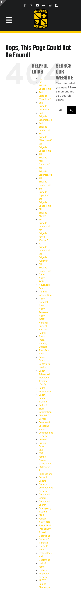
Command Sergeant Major (44, 426)
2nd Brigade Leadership (45, 127)
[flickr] (43, 5)
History (43, 570)
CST (41, 450)
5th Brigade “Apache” (44, 192)
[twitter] (31, 5)
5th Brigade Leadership (45, 202)
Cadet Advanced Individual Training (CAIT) (44, 377)
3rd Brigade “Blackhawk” (45, 137)
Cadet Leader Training (43, 398)
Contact (43, 439)
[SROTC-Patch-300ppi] (41, 10)
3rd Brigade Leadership (45, 147)
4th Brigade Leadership (45, 182)
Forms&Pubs (46, 525)
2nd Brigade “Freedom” (45, 96)
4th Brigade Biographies (45, 171)
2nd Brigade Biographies (45, 117)
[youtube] (37, 5)
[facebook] (24, 5)
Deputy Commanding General (46, 488)
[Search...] (61, 110)
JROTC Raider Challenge (44, 584)
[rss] (56, 5)
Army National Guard (43, 302)
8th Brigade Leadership (45, 268)
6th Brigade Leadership (45, 223)
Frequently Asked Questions (45, 532)
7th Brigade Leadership (45, 247)
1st (40, 78)
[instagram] (50, 5)
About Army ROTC (42, 278)
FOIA (41, 515)
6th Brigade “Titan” (43, 213)
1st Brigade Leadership (45, 86)
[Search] (71, 110)
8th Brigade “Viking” (43, 257)
